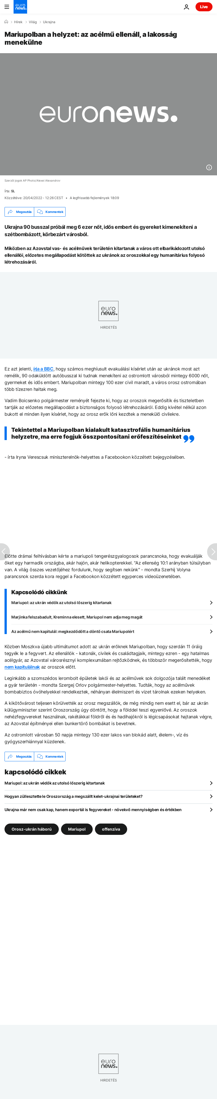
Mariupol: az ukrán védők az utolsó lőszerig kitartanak (61, 602)
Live (204, 6)
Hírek (18, 22)
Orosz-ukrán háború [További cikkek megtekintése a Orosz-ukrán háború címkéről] (32, 829)
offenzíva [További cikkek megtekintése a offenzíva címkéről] (111, 829)
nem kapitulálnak (22, 667)
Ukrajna (49, 22)
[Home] (6, 22)
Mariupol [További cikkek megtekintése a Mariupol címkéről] (77, 829)
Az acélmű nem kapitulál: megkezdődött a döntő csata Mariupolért (72, 631)
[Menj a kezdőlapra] (20, 7)
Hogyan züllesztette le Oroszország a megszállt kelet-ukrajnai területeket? (73, 796)
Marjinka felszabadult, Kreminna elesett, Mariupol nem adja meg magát (76, 617)
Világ (33, 22)
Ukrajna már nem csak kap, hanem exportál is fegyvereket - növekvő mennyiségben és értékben (93, 809)
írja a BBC (43, 369)
